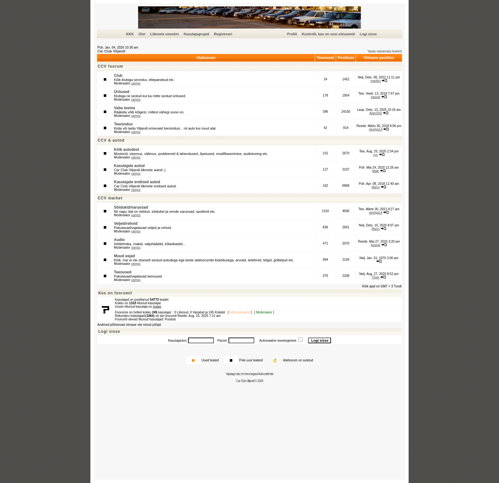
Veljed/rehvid (125, 223)
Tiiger (376, 277)
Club (118, 75)
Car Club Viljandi (111, 51)
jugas (157, 306)
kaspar (375, 97)
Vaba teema (124, 108)
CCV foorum (110, 66)
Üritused (122, 92)
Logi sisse (368, 34)
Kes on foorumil (115, 293)
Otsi (141, 34)
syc (375, 155)
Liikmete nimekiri (164, 34)
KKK (130, 34)
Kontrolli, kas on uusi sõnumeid (328, 34)
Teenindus (123, 124)
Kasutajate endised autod (137, 182)
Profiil (292, 34)
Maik (375, 171)
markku (375, 81)
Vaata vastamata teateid (385, 51)
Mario (376, 187)
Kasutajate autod (129, 166)
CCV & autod (111, 140)
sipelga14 (376, 129)
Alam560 (375, 113)
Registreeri (223, 34)
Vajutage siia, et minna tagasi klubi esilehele (249, 374)
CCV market (110, 198)
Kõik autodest (126, 149)
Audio (119, 240)
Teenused (122, 272)
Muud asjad (124, 256)
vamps (135, 83)
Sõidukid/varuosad (131, 207)
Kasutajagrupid (196, 34)
